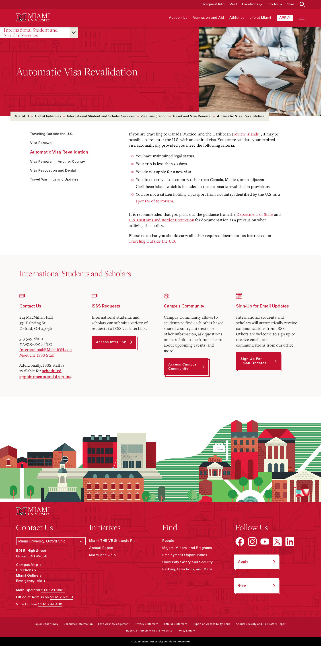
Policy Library (186, 630)
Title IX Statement (175, 623)
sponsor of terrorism (154, 201)
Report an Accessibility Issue (212, 623)
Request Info (213, 4)
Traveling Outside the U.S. (152, 241)
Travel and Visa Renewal (192, 116)
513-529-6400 (50, 604)
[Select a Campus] (51, 541)
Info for (272, 4)
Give (290, 4)
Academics (178, 18)
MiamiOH (22, 116)
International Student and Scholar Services (31, 32)
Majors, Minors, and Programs (187, 548)
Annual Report (101, 548)
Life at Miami (260, 18)
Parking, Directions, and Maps (187, 569)
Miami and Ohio (102, 555)
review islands (246, 134)
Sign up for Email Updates (254, 361)
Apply (284, 17)
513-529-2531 (61, 597)
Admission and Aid (208, 18)
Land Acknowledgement (114, 623)
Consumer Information (78, 623)
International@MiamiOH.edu (45, 349)
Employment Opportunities (184, 555)
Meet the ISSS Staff (37, 355)
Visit (233, 4)
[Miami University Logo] (33, 17)
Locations (250, 4)
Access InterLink (111, 342)
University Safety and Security (187, 562)
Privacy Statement (146, 623)
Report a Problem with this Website (149, 630)
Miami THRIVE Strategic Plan (113, 540)
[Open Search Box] (302, 4)
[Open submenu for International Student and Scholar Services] (74, 32)
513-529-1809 (53, 590)
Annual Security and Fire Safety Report (261, 623)
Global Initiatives (48, 116)
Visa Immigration (154, 116)
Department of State (255, 214)
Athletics (236, 18)
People (168, 540)
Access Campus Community (182, 366)
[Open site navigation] (301, 18)
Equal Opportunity (46, 623)
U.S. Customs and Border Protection (161, 219)
